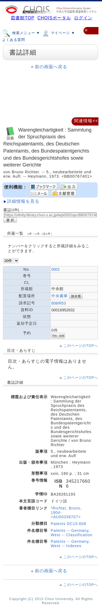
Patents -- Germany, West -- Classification (71, 532)
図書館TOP (22, 18)
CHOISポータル (54, 18)
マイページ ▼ (58, 32)
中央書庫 (59, 296)
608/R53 (58, 303)
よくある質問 (13, 40)
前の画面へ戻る (51, 66)
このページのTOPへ (80, 346)
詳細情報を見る (23, 201)
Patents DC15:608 (68, 523)
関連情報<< (86, 120)
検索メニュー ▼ (21, 32)
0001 (55, 269)
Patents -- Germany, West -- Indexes (70, 543)
